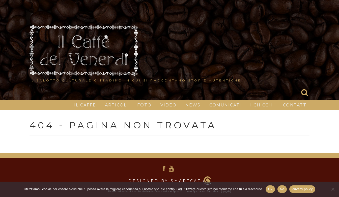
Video (168, 105)
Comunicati (225, 105)
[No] (332, 189)
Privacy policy (302, 189)
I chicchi (262, 105)
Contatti (295, 105)
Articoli (116, 105)
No (282, 189)
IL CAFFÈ (85, 105)
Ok (270, 189)
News (193, 105)
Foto (144, 105)
